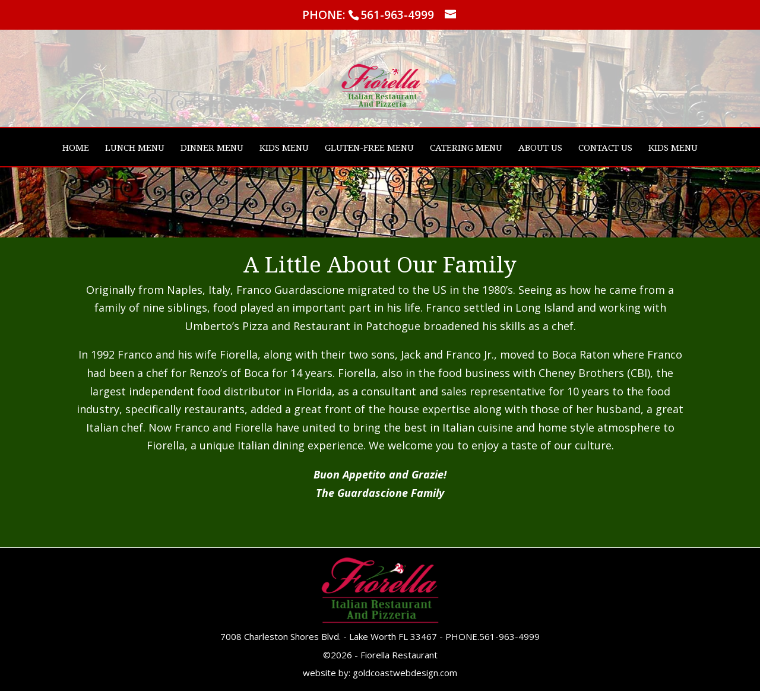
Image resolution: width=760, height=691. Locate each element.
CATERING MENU (466, 148)
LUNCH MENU (134, 148)
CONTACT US (605, 148)
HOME (75, 148)
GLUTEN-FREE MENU (369, 148)
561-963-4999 (509, 636)
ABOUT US (540, 148)
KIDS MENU (284, 148)
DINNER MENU (211, 148)
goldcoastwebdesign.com (405, 673)
